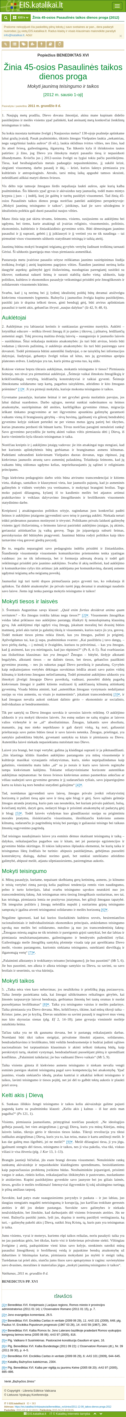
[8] (45, 1004)
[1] (20, 389)
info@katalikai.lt (14, 35)
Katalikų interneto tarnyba (73, 1413)
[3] (116, 694)
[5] (17, 813)
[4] (78, 785)
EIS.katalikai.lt (35, 1413)
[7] (30, 952)
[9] (68, 1142)
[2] (84, 615)
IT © (52, 1413)
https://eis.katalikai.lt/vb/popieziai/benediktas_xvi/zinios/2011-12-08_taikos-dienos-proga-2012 (63, 1406)
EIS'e (21, 17)
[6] (103, 909)
